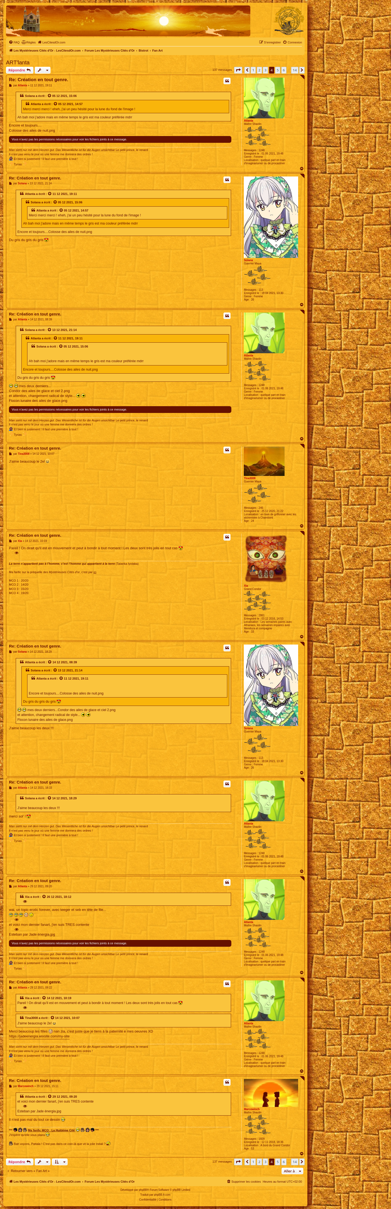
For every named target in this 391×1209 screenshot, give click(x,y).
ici (94, 572)
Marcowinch (252, 1109)
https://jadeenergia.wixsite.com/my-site (39, 1036)
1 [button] (253, 70)
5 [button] (278, 70)
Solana (30, 95)
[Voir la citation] (49, 95)
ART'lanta (18, 62)
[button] (238, 70)
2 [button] (259, 70)
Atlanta (248, 120)
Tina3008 (250, 478)
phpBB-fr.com (162, 1194)
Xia (246, 585)
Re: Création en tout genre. (38, 79)
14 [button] (295, 70)
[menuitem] (14, 42)
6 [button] (284, 70)
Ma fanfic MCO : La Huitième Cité (54, 1130)
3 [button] (265, 70)
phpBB (143, 1189)
